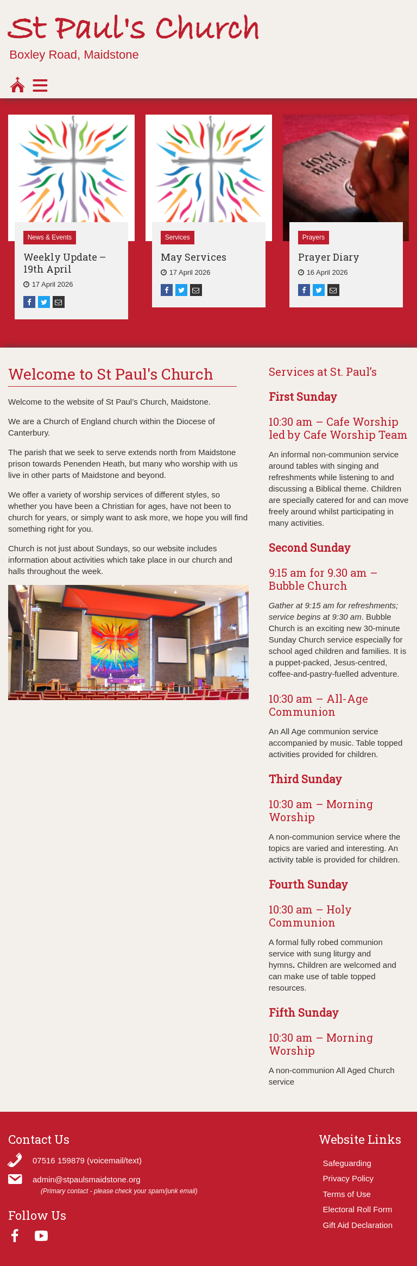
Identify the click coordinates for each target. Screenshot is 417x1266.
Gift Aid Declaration (358, 1225)
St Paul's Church (134, 30)
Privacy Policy (348, 1178)
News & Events (50, 237)
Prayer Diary (328, 256)
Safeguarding (347, 1163)
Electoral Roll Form (358, 1209)
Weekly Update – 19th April (64, 262)
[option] (71, 217)
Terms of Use (347, 1194)
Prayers (313, 237)
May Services (193, 256)
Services (177, 237)
